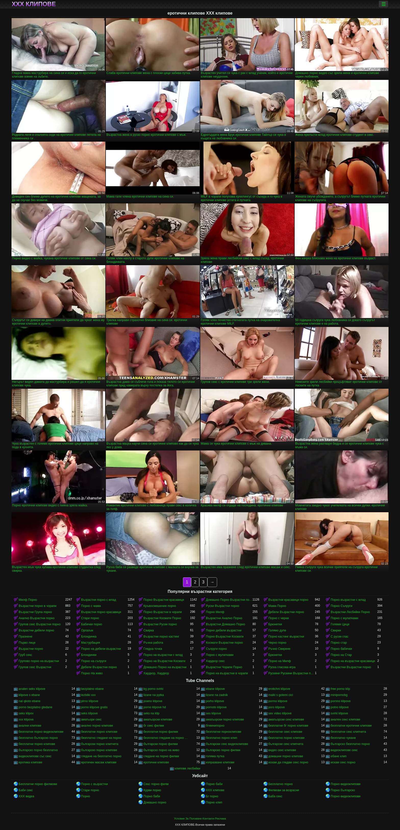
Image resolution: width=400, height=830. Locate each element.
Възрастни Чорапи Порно (224, 667)
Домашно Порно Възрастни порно (229, 600)
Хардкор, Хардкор (156, 673)
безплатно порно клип (221, 738)
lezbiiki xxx (88, 695)
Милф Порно (28, 600)
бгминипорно (215, 725)
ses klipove (213, 713)
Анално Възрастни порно (37, 618)
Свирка (148, 630)
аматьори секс (91, 719)
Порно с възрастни (94, 784)
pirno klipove (89, 701)
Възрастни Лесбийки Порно (350, 612)
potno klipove (340, 707)
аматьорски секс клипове (286, 719)
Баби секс (26, 790)
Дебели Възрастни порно (286, 612)
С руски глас (339, 636)
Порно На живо (92, 673)
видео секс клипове (282, 750)
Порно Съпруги (341, 606)
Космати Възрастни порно (224, 642)
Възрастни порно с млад (98, 600)
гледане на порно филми (161, 756)
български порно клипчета (99, 744)
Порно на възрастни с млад (163, 655)
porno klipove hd (154, 707)
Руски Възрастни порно (222, 606)
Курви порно (152, 790)
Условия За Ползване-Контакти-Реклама (200, 818)
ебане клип (338, 756)
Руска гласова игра (282, 667)
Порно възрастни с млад (348, 600)
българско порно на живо (161, 750)
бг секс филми (153, 725)
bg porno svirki (153, 689)
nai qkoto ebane (29, 701)
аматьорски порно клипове (225, 719)
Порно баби (214, 784)
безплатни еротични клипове (351, 725)
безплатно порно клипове (286, 738)
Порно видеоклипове (345, 784)
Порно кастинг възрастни (286, 636)
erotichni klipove (279, 689)
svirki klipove (339, 713)
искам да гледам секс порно (288, 762)
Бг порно (212, 796)
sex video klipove (280, 713)
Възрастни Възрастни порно (351, 667)
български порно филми (160, 744)
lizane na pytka (153, 695)
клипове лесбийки (187, 768)
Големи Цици (340, 624)
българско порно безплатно (38, 750)
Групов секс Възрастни (35, 667)
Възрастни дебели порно (36, 630)
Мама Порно (277, 606)
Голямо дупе (277, 630)
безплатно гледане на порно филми (166, 738)
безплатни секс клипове (285, 732)
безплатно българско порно (38, 738)
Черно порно (277, 642)
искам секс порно (343, 762)
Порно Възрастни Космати (225, 636)
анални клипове (30, 725)
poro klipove (276, 707)
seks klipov (26, 713)
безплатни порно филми (160, 732)
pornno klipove (341, 701)
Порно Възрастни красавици (163, 600)
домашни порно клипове (285, 756)
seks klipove (89, 713)
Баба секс (275, 796)
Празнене (25, 636)
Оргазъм (87, 630)
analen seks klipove (32, 689)
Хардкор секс (215, 661)
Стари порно (90, 618)
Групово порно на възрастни (39, 661)
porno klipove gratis (94, 707)
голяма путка (215, 756)
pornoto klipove (216, 707)
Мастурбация (90, 642)
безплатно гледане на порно (101, 738)
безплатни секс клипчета (348, 732)
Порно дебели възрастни (223, 630)
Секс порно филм (155, 784)
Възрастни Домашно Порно (225, 624)
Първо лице (27, 642)
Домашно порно (154, 802)
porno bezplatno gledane (35, 707)
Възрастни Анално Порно (224, 618)
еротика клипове (30, 762)
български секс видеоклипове (227, 744)
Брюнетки (275, 624)
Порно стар (339, 642)
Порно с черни (278, 618)
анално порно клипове (97, 725)
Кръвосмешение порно (159, 606)
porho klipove (215, 701)
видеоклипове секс (344, 750)
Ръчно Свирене (279, 649)
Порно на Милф (279, 661)
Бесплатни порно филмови (38, 784)
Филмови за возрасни (283, 790)
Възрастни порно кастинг (161, 636)
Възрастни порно (31, 649)
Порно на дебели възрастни (101, 649)
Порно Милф (215, 612)
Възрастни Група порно (35, 612)
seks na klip (151, 713)
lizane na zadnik (217, 695)
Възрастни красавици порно (288, 600)
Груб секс (25, 655)
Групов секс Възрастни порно (39, 624)
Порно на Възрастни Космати (164, 661)
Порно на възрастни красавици (353, 661)
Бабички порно (91, 624)
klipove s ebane (29, 695)
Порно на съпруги (93, 661)
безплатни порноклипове (223, 732)
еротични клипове (156, 762)
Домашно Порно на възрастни (164, 667)
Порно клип (214, 802)
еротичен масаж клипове (99, 762)
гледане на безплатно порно (101, 756)
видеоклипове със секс (35, 756)
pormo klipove (278, 701)
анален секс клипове (345, 719)
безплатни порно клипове (99, 732)
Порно (85, 796)
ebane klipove (215, 689)
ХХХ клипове (34, 4)
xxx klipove (26, 719)
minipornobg (339, 695)
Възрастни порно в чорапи (37, 606)
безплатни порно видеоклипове (41, 732)
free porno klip (340, 689)
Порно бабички (341, 649)
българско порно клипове (99, 750)
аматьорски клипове (157, 719)
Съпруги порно (216, 649)
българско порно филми (223, 750)
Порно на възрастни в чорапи (227, 673)
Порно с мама (91, 606)
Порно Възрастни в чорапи (162, 612)
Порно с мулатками (344, 618)
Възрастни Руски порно (160, 624)
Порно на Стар (341, 655)
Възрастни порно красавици (101, 612)
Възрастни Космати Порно (162, 618)
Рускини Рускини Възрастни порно (291, 673)
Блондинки (88, 655)
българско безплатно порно (350, 744)
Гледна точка (152, 649)
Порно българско (343, 790)
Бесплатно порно (280, 784)
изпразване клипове (220, 762)
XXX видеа (26, 796)
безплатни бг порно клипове (288, 725)
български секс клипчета (285, 744)
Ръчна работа (153, 642)
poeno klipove (152, 701)
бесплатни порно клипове (37, 744)
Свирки (336, 630)
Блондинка (89, 636)
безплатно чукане (343, 738)
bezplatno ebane (92, 689)
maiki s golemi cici (280, 695)
